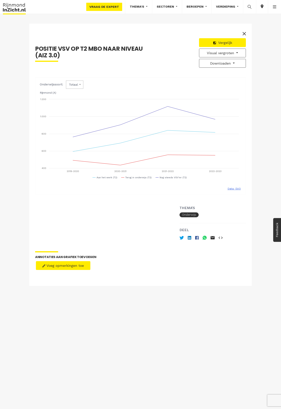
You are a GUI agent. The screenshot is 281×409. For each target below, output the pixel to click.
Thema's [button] (137, 6)
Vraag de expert (104, 7)
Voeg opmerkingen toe (63, 265)
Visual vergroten (221, 53)
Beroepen (196, 6)
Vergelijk (222, 43)
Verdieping (226, 6)
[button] (249, 6)
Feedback (277, 230)
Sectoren (166, 6)
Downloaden (221, 63)
